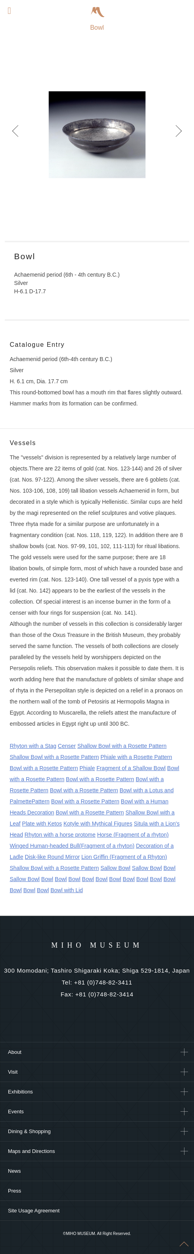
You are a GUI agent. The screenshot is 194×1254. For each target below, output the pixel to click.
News (14, 1171)
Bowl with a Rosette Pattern (44, 768)
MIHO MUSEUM (97, 945)
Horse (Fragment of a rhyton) (133, 835)
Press (14, 1191)
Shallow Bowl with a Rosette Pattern (122, 746)
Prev (16, 135)
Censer (67, 746)
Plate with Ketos (42, 823)
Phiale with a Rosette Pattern (136, 757)
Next (178, 135)
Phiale (87, 768)
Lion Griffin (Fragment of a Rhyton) (124, 857)
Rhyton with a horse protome (60, 835)
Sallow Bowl (115, 868)
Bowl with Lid (66, 890)
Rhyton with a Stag (33, 746)
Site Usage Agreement (34, 1211)
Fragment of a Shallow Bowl (130, 768)
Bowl (169, 868)
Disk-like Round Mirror (52, 857)
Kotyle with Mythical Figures (98, 823)
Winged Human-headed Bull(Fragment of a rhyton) (72, 846)
